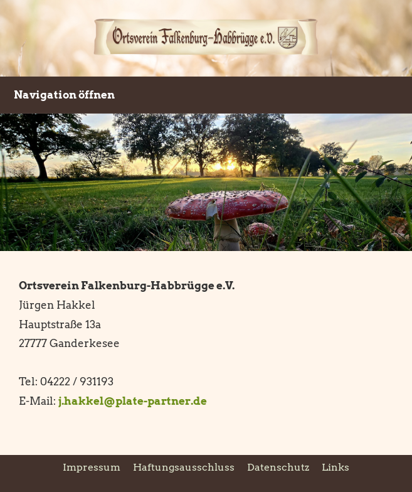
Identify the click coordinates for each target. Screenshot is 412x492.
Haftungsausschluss (184, 467)
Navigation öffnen (64, 94)
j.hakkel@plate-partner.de (132, 401)
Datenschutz (278, 467)
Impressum (91, 467)
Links (335, 467)
